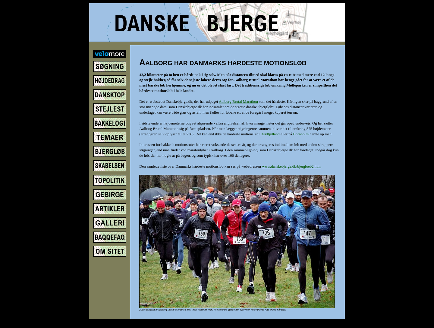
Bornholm (301, 134)
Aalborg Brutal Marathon (238, 101)
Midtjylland (270, 134)
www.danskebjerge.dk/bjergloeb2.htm (291, 166)
